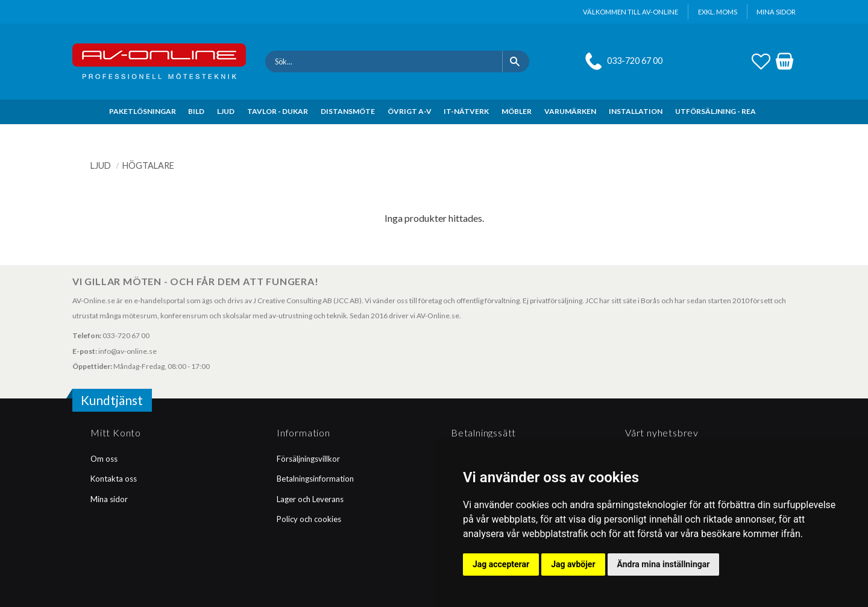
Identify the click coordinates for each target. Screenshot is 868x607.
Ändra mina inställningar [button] (663, 564)
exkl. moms (717, 12)
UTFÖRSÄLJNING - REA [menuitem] (715, 111)
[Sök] (516, 61)
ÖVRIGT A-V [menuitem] (410, 111)
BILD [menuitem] (196, 111)
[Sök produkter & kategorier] (383, 61)
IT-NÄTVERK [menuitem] (466, 111)
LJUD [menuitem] (225, 111)
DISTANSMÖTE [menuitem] (348, 111)
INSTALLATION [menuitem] (635, 111)
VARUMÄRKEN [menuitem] (570, 111)
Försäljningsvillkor (308, 459)
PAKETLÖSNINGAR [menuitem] (142, 111)
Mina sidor (109, 499)
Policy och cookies (309, 519)
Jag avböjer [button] (573, 564)
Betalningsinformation (315, 478)
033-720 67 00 (634, 60)
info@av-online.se (127, 351)
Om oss (104, 459)
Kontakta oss (113, 478)
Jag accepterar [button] (501, 564)
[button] (761, 59)
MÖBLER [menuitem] (517, 111)
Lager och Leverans (310, 499)
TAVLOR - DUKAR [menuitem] (277, 111)
